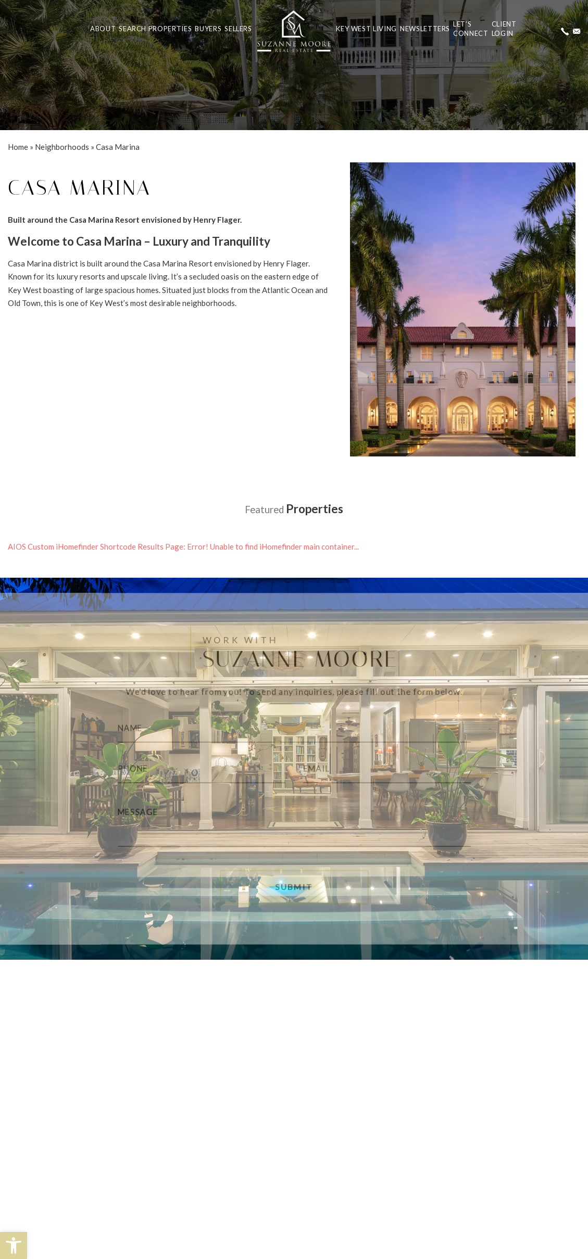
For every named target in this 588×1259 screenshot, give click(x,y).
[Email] (393, 769)
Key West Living (366, 28)
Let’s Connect (471, 28)
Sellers (238, 28)
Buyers (208, 28)
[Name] (294, 725)
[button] (13, 1245)
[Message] (294, 824)
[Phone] (194, 769)
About (103, 28)
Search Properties (155, 28)
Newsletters (425, 28)
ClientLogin (504, 28)
